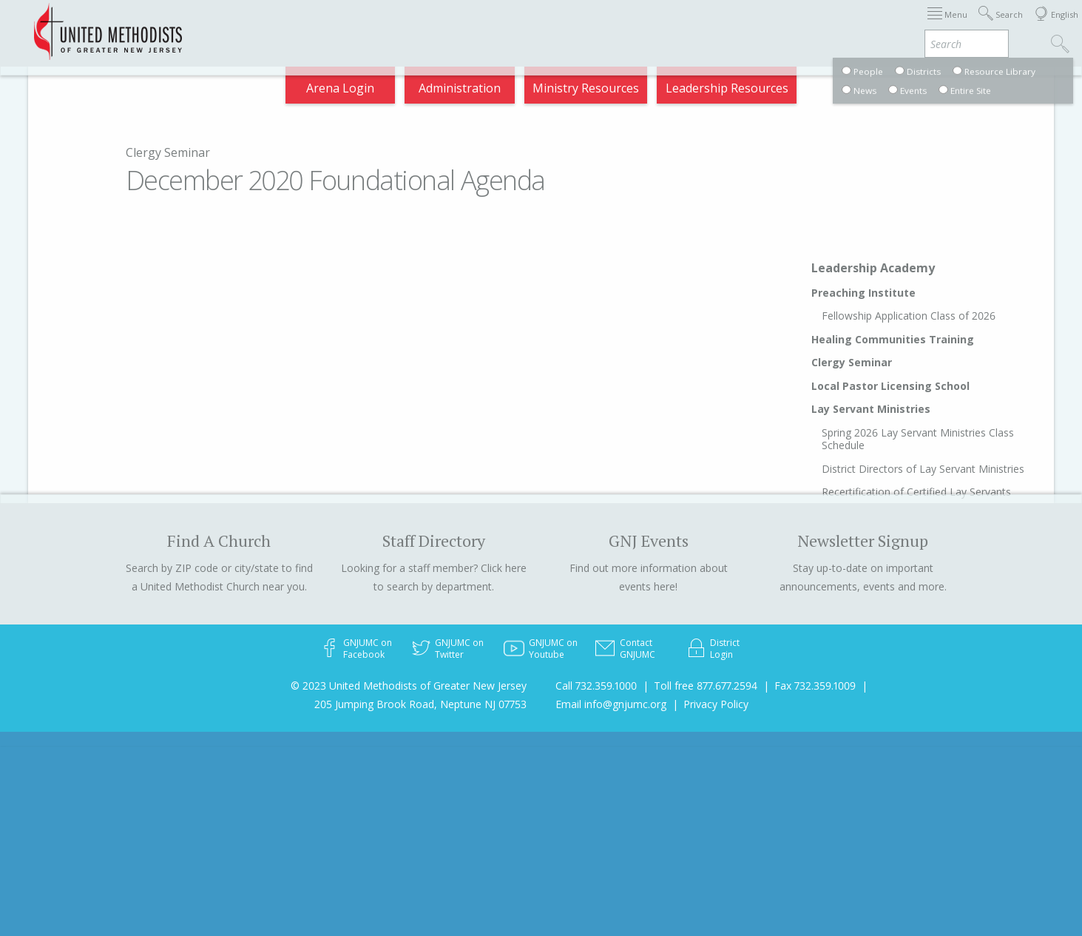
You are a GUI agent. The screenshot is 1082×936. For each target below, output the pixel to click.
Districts (697, 25)
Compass (948, 25)
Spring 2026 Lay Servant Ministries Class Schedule (918, 439)
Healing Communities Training (892, 339)
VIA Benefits (868, 25)
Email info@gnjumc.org (610, 704)
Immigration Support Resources (485, 25)
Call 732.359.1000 (596, 686)
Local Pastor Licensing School (890, 386)
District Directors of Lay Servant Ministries (923, 469)
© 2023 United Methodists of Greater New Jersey (409, 686)
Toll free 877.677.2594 (705, 686)
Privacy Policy (715, 704)
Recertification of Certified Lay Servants (916, 492)
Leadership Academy (873, 268)
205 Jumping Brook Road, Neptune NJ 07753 (420, 704)
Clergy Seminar (168, 152)
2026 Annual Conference (307, 25)
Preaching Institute (863, 293)
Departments (777, 25)
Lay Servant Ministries (870, 409)
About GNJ (624, 25)
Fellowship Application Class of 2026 (908, 316)
